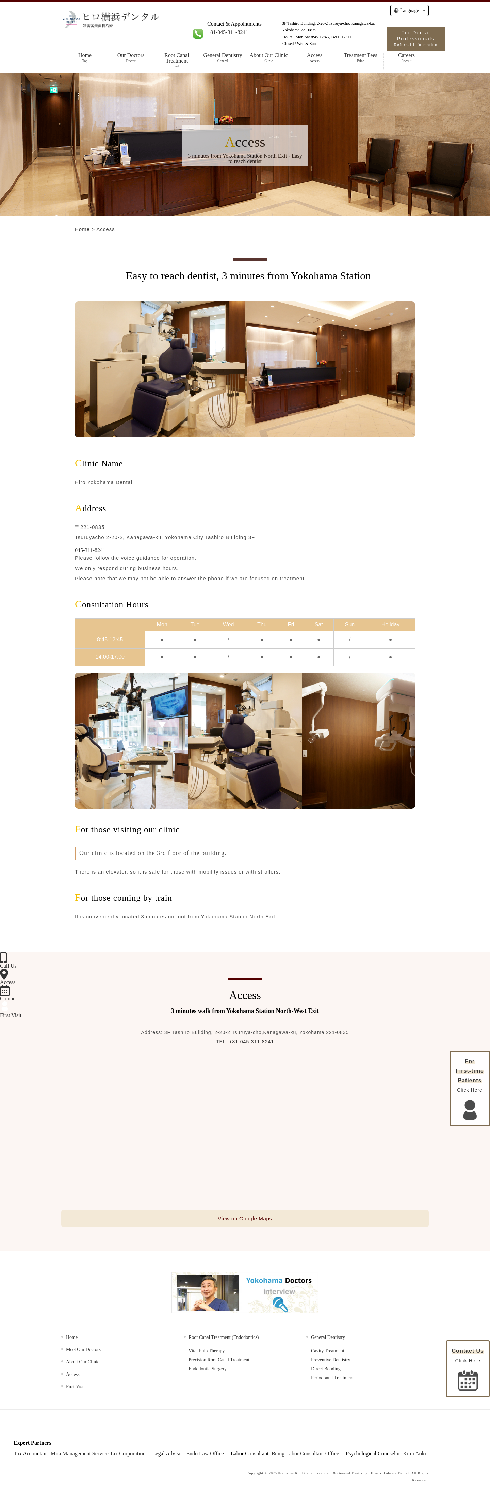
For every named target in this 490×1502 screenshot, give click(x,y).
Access (314, 58)
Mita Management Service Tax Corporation (98, 1455)
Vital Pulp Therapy (207, 1352)
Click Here (468, 1369)
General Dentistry (222, 58)
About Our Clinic (268, 58)
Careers (406, 58)
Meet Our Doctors (83, 1351)
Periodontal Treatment (332, 1379)
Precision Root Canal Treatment (219, 1361)
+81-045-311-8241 (227, 32)
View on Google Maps (245, 1219)
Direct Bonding (326, 1370)
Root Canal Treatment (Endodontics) (224, 1338)
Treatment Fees (360, 58)
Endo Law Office (205, 1455)
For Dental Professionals (416, 38)
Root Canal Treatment (176, 60)
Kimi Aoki (414, 1455)
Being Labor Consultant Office (305, 1455)
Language (406, 10)
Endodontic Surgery (208, 1370)
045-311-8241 (90, 550)
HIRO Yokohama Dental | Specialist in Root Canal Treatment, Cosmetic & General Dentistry (136, 28)
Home (84, 58)
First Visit (75, 1388)
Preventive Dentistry (330, 1361)
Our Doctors (130, 58)
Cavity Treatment (327, 1352)
